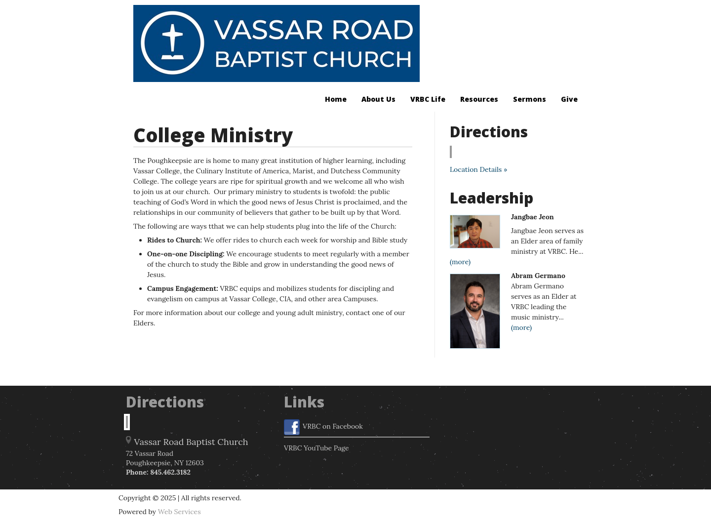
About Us (378, 99)
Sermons (529, 99)
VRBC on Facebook (323, 427)
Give (569, 99)
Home (336, 99)
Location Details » (478, 169)
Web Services (179, 511)
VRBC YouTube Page (316, 447)
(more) (460, 261)
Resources (479, 99)
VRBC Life (427, 99)
